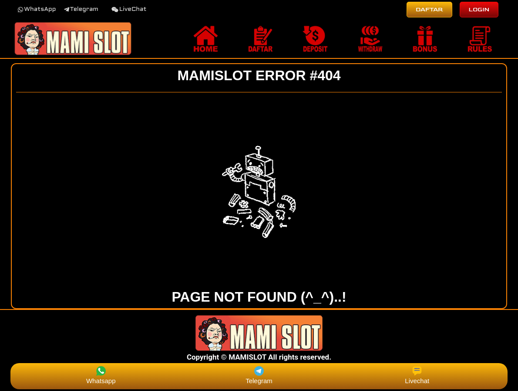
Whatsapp (101, 375)
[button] (37, 10)
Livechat (417, 375)
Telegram (259, 375)
